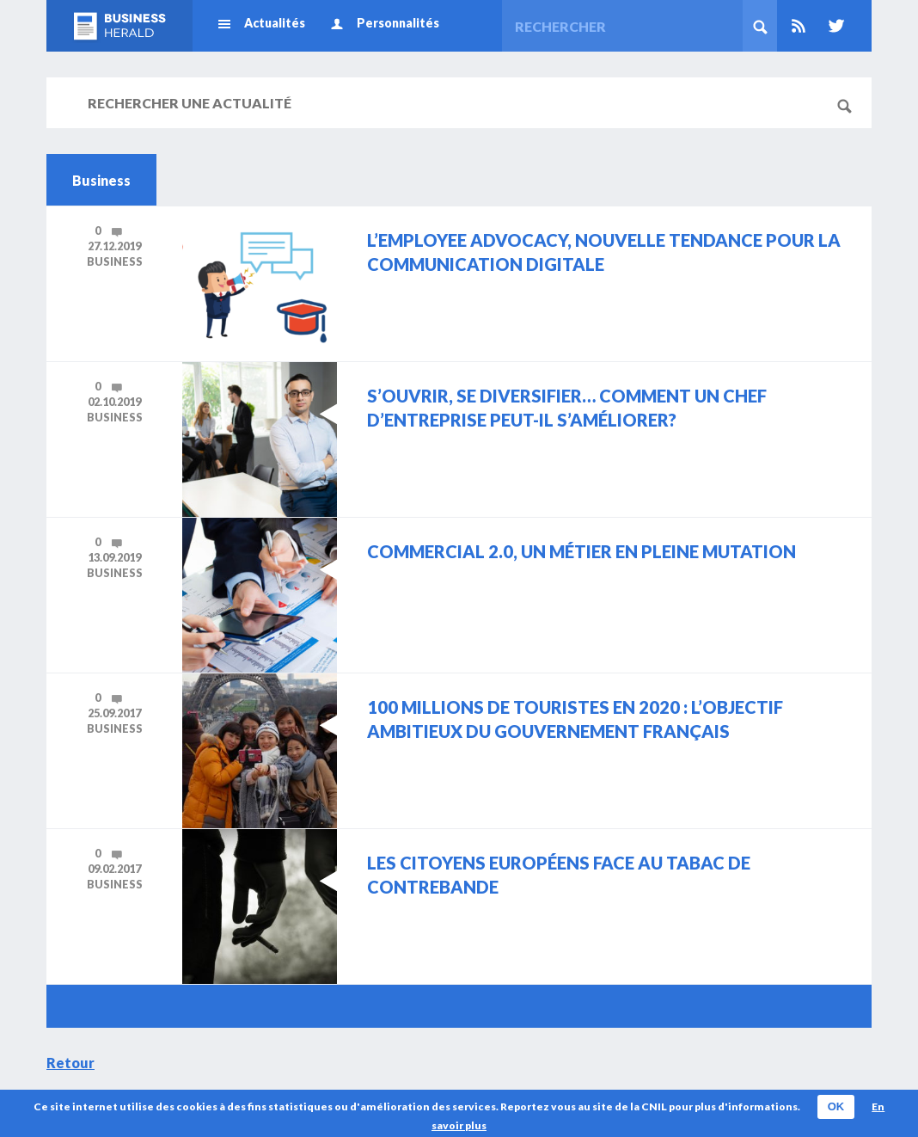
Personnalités (398, 22)
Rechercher (760, 26)
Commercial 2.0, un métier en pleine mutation (581, 551)
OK (836, 1106)
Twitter (833, 25)
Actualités (274, 22)
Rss (798, 25)
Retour (70, 1062)
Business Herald (119, 26)
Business (115, 261)
